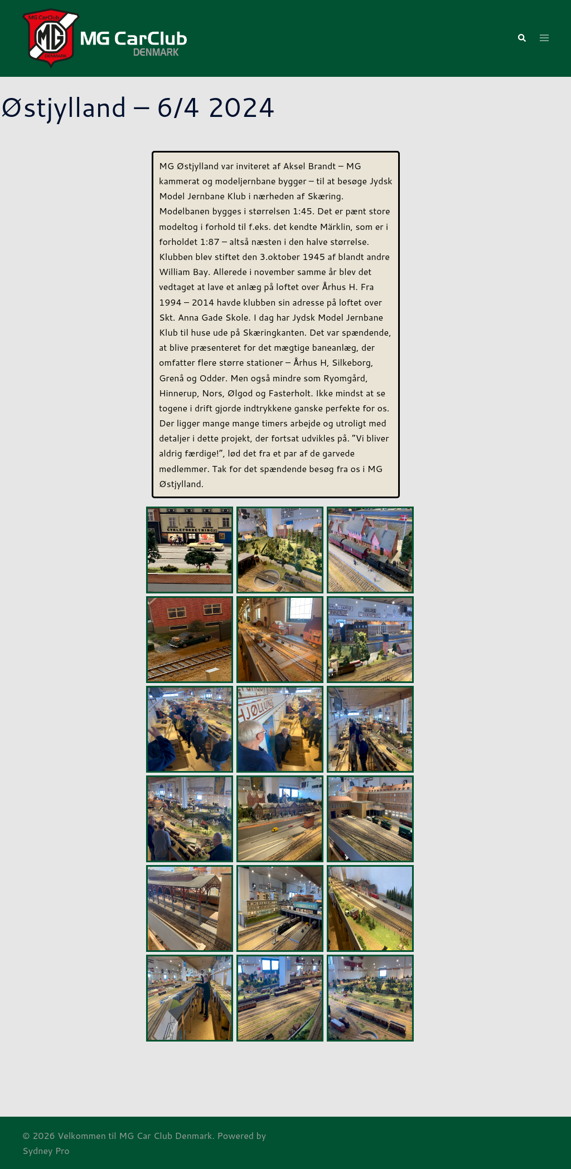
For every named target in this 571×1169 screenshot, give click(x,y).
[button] (521, 38)
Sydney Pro (46, 1150)
